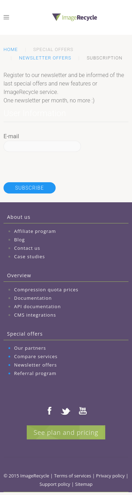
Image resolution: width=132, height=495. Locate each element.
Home (11, 49)
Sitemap (84, 484)
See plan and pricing (66, 432)
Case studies (29, 256)
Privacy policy (110, 475)
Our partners (30, 348)
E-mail (11, 136)
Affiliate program (35, 231)
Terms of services (72, 475)
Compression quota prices (46, 289)
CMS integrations (35, 315)
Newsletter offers (45, 58)
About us (18, 217)
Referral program (35, 373)
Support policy (54, 484)
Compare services (36, 356)
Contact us (27, 248)
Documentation (33, 298)
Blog (19, 239)
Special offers (25, 333)
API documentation (37, 306)
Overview (19, 275)
